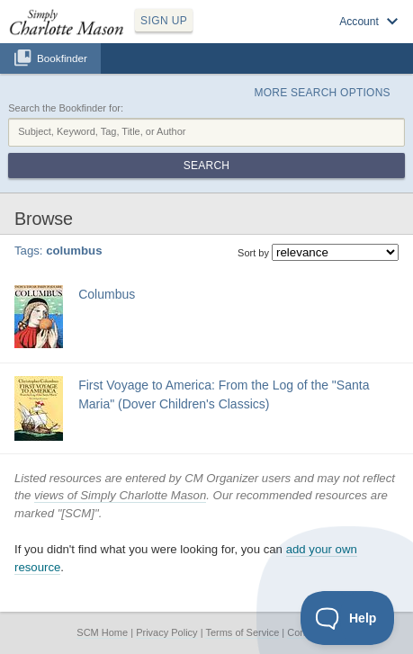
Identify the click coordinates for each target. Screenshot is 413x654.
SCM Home (102, 632)
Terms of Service (242, 632)
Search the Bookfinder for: (65, 108)
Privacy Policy (166, 632)
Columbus (106, 294)
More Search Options (323, 92)
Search (206, 165)
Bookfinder (62, 58)
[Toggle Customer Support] (348, 618)
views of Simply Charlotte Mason (120, 495)
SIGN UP (163, 20)
